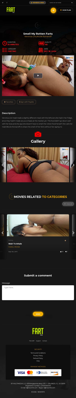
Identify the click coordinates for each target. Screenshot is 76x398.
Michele (17, 247)
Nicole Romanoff (44, 36)
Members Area (37, 2)
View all (68, 204)
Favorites (8, 102)
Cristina (11, 247)
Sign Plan (65, 10)
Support (38, 341)
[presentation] (2, 164)
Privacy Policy (38, 356)
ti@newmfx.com (31, 388)
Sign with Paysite (26, 102)
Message (6, 283)
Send (38, 314)
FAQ (38, 361)
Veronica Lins (30, 36)
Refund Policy (38, 358)
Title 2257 (31, 341)
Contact (44, 341)
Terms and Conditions (38, 353)
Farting (10, 240)
